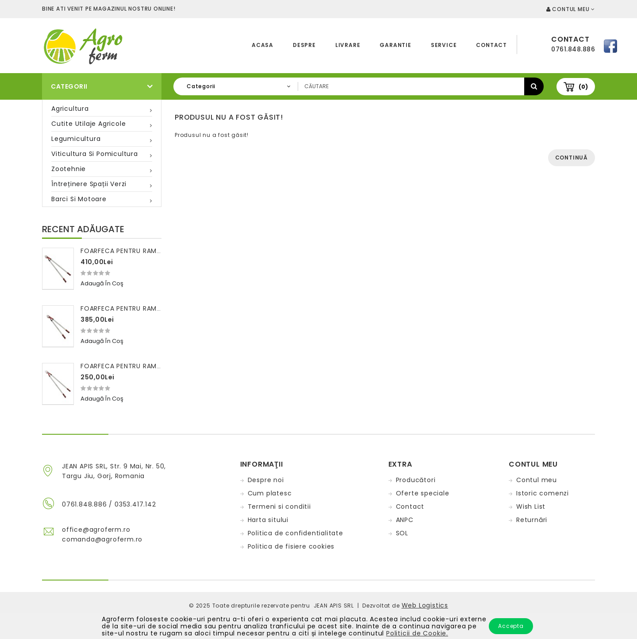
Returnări (531, 519)
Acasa (262, 45)
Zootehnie (68, 168)
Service (444, 45)
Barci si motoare (79, 199)
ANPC (405, 519)
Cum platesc (270, 493)
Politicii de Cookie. (417, 633)
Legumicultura (75, 138)
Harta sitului (268, 519)
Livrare (348, 45)
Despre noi (266, 479)
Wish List (530, 506)
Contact (491, 45)
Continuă (571, 157)
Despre (304, 45)
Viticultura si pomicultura (94, 153)
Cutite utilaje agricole (88, 123)
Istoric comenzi (542, 493)
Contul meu (536, 479)
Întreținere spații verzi (89, 183)
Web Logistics (425, 605)
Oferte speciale (422, 493)
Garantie (395, 45)
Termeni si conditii (279, 506)
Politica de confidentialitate (295, 533)
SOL (402, 533)
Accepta (511, 626)
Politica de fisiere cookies (291, 546)
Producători (416, 479)
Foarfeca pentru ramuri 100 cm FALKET (149, 366)
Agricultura (70, 108)
